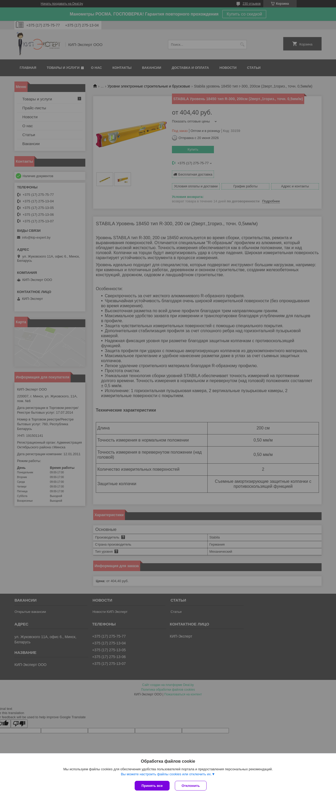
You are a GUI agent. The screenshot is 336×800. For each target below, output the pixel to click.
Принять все (152, 786)
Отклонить (191, 786)
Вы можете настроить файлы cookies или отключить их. (166, 774)
